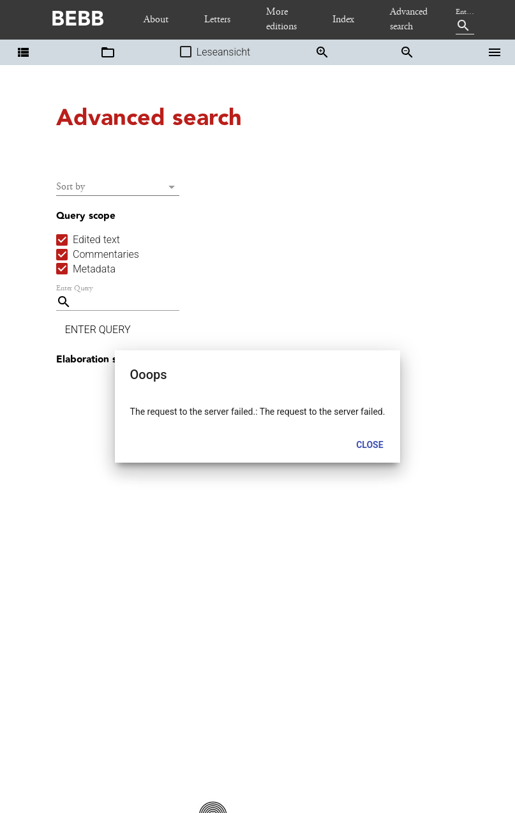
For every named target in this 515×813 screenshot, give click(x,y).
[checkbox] (88, 240)
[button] (23, 52)
